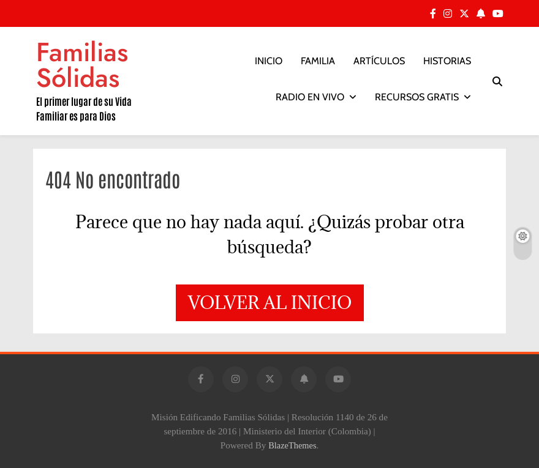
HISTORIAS (447, 61)
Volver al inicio (270, 302)
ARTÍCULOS (379, 61)
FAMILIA (318, 61)
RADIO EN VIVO (310, 97)
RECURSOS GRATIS (417, 97)
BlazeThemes (292, 445)
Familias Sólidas (82, 65)
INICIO (268, 61)
